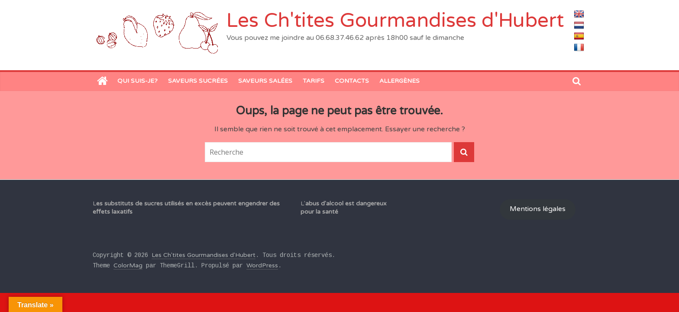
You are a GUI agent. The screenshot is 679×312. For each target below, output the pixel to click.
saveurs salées (265, 80)
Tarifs (313, 80)
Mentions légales (538, 209)
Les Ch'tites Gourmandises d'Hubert (395, 20)
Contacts (352, 80)
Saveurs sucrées (198, 80)
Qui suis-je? (137, 80)
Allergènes (399, 80)
